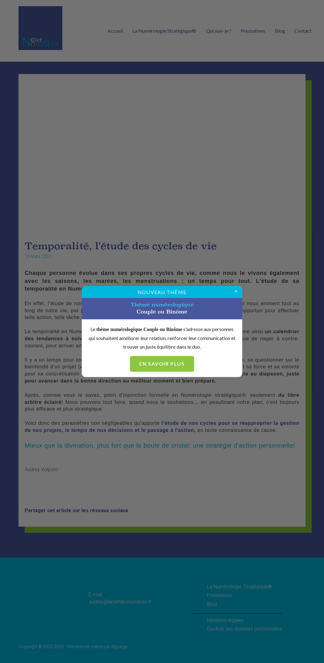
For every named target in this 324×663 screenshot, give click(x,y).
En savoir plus (162, 364)
